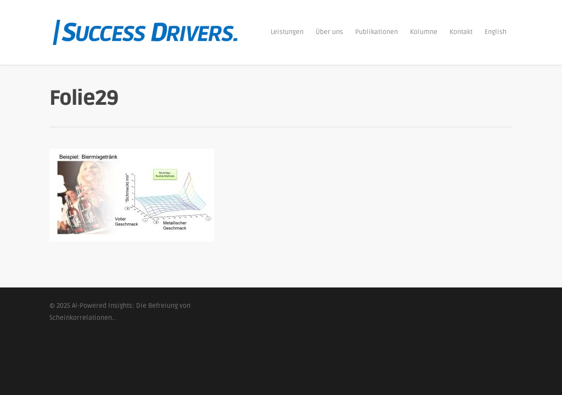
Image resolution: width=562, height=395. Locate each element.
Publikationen (376, 32)
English (496, 32)
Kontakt (461, 32)
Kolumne (423, 32)
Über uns (329, 32)
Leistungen (287, 32)
